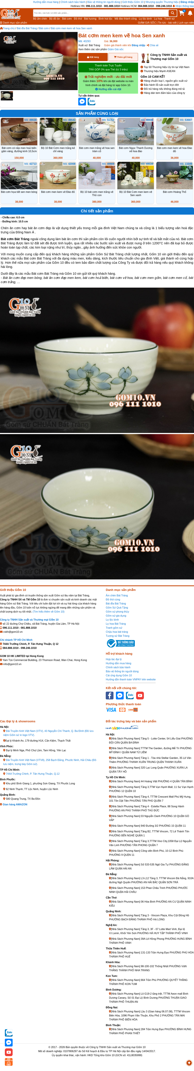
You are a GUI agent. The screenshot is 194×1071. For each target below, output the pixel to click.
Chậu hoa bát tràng (117, 631)
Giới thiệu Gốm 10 (133, 2)
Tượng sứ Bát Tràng (117, 635)
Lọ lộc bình (145, 18)
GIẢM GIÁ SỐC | (147, 22)
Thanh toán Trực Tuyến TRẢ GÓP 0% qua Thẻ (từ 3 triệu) (108, 67)
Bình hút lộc (106, 18)
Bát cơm (67, 18)
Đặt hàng (93, 57)
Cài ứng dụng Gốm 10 (119, 675)
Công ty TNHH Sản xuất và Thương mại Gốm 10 (29, 619)
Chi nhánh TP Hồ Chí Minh (16, 640)
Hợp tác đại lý (114, 659)
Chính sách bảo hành (73, 2)
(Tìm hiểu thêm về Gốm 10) (49, 611)
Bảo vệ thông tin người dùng (103, 2)
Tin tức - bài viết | (168, 22)
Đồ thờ (78, 18)
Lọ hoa (158, 18)
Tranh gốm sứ (114, 627)
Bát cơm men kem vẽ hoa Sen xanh (71, 28)
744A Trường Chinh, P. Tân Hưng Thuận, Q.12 (32, 773)
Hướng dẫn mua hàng (46, 2)
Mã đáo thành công (125, 18)
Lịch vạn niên (186, 22)
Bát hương (90, 18)
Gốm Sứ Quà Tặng (117, 607)
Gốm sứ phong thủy (117, 611)
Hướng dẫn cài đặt (108, 89)
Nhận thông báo (183, 6)
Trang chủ (7, 28)
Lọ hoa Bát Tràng (116, 623)
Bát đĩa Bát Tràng (27, 28)
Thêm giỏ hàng (123, 57)
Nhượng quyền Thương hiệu (162, 2)
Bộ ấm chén (40, 18)
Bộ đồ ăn (54, 18)
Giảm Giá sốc (116, 49)
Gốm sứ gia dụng (116, 615)
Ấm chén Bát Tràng (117, 595)
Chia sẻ (153, 45)
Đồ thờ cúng (113, 599)
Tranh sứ (169, 18)
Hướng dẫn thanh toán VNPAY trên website (131, 679)
